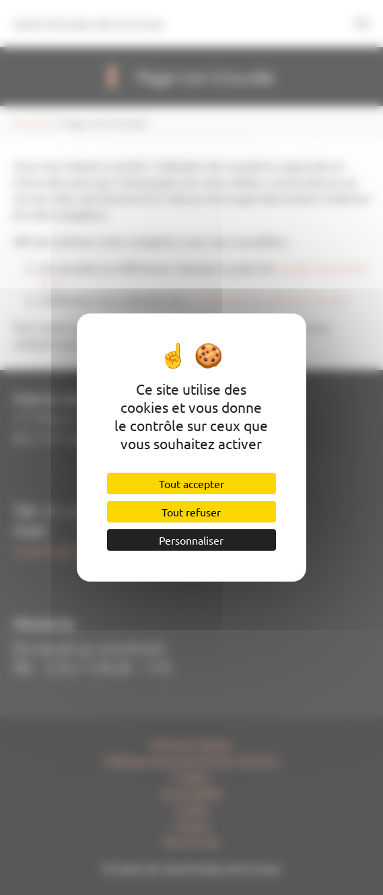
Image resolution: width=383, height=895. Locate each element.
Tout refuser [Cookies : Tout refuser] (191, 511)
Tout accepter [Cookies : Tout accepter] (191, 483)
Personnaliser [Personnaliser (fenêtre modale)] (191, 540)
